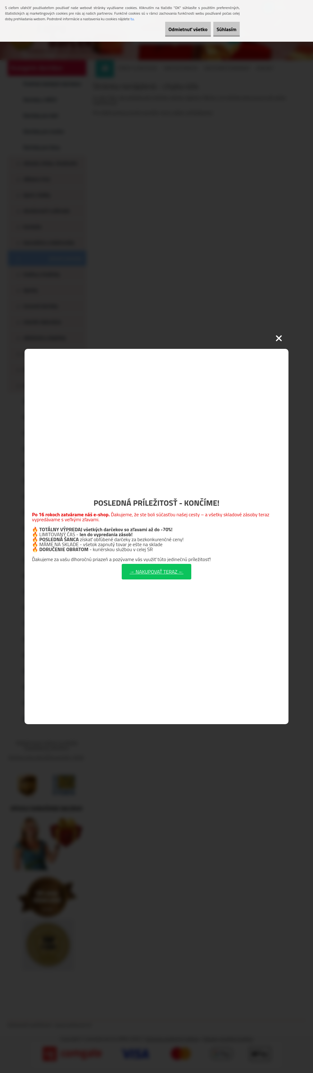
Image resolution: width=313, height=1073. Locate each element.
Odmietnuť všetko (174, 29)
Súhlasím (222, 29)
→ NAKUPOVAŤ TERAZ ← (156, 571)
